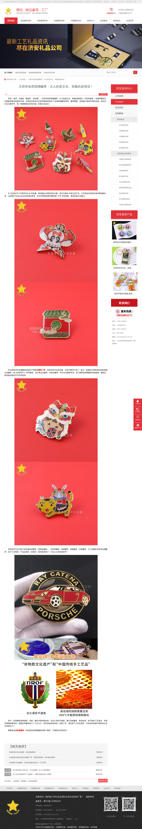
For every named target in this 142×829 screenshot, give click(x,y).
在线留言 (113, 1)
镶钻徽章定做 (123, 193)
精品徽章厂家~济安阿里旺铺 (93, 1)
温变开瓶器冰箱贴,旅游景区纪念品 (127, 294)
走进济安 (129, 21)
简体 (135, 1)
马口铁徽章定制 (124, 182)
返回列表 (103, 94)
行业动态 (22, 79)
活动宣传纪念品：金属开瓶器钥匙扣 (127, 268)
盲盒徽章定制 (26, 21)
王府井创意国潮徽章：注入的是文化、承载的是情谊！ (47, 79)
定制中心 (90, 21)
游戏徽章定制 (123, 142)
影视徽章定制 (123, 148)
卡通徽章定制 (75, 21)
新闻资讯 (116, 21)
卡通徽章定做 (123, 136)
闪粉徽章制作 (123, 170)
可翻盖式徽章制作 (125, 159)
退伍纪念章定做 (20, 72)
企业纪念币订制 (49, 72)
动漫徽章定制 (59, 21)
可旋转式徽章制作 (125, 205)
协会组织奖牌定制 (35, 72)
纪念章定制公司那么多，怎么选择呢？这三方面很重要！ (32, 770)
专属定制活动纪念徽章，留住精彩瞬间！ (23, 752)
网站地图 (129, 1)
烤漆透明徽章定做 (125, 188)
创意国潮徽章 (32, 781)
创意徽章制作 (42, 21)
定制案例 (103, 21)
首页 (15, 79)
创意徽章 (20, 730)
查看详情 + (99, 770)
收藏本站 (106, 1)
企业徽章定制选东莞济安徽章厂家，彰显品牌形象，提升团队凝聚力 (32, 757)
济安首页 (11, 21)
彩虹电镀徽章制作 (125, 165)
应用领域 (120, 119)
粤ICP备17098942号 (52, 801)
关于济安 (121, 1)
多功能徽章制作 (124, 199)
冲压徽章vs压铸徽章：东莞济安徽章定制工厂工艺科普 (27, 762)
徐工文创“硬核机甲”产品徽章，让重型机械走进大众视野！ (33, 774)
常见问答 (119, 107)
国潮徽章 (24, 781)
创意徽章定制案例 (124, 153)
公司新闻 (119, 96)
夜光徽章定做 (123, 176)
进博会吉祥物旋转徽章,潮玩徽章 (125, 242)
